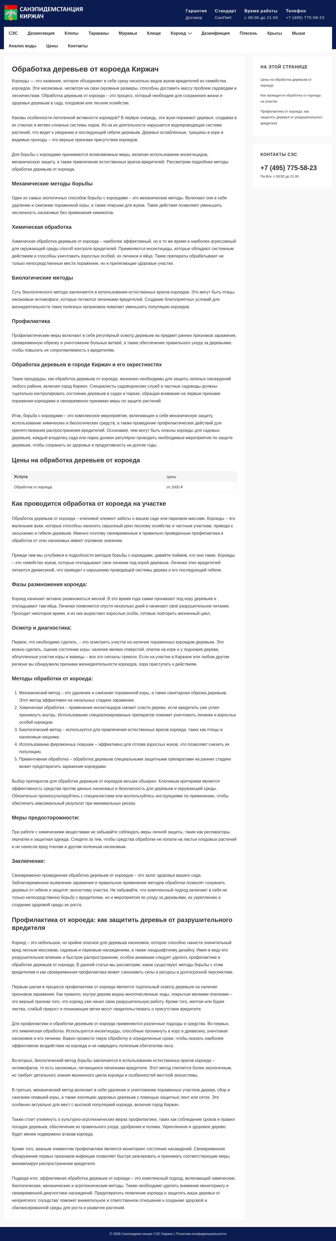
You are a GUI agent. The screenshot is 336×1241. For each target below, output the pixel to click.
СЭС (13, 33)
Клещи (154, 33)
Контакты (78, 46)
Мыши (298, 33)
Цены (52, 46)
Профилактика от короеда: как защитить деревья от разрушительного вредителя (291, 117)
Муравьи (128, 33)
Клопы (71, 33)
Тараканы (98, 33)
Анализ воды (22, 46)
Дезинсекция (41, 33)
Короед (182, 33)
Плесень (248, 33)
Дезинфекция (215, 33)
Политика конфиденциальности (201, 1234)
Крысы (274, 33)
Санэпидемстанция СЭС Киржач (147, 1234)
